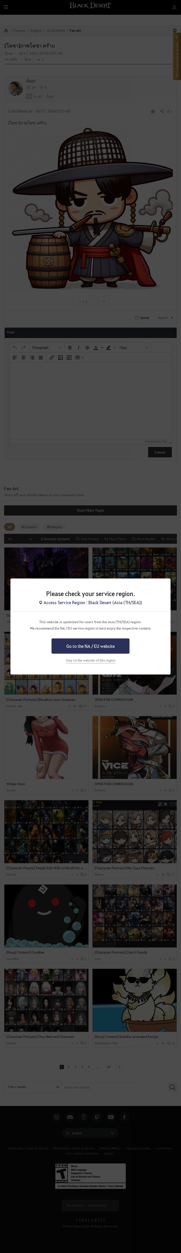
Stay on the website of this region (90, 660)
